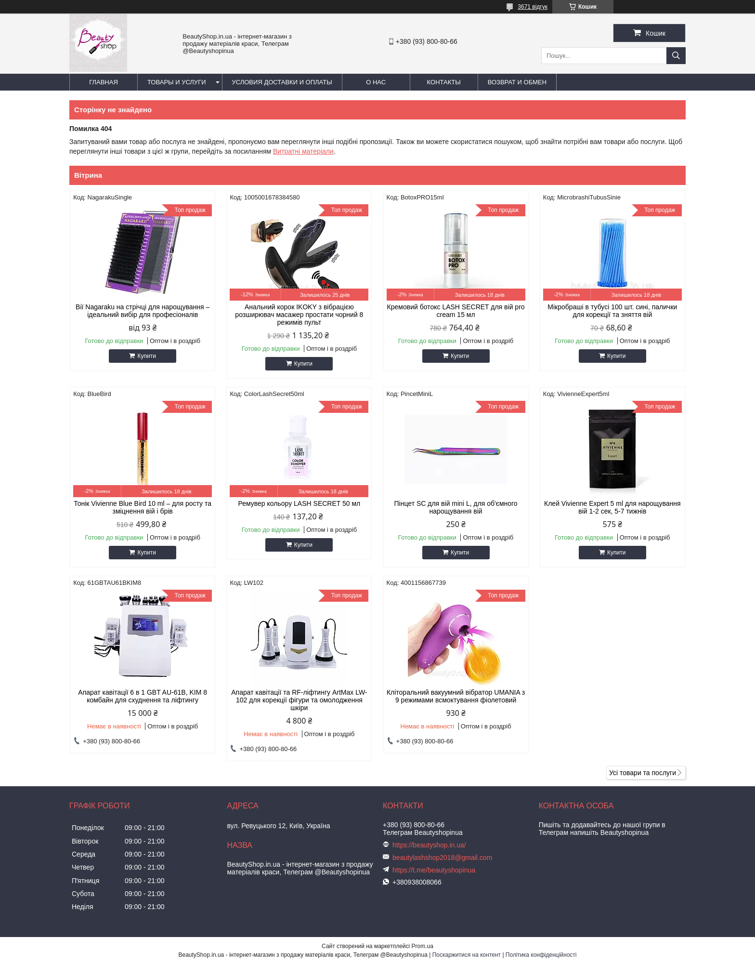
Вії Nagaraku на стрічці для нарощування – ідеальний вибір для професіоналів (142, 310)
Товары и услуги (176, 82)
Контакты (444, 82)
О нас (376, 82)
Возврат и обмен (517, 82)
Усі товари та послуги (642, 773)
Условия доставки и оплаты (282, 82)
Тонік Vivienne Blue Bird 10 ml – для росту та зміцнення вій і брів (142, 507)
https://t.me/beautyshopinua (433, 870)
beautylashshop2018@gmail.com (442, 857)
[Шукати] (676, 55)
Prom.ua (422, 946)
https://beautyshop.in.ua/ (429, 845)
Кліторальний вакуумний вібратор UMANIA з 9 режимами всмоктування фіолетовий (456, 696)
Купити (146, 356)
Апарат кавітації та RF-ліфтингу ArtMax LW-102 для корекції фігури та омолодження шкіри (299, 700)
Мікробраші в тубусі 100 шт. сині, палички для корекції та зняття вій (612, 310)
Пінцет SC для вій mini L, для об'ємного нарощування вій (456, 507)
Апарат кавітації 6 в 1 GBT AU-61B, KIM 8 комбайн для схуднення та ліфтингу (142, 696)
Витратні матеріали (303, 151)
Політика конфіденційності (541, 954)
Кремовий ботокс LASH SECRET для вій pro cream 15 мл (456, 310)
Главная (103, 82)
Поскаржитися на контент (466, 954)
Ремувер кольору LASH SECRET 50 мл (299, 503)
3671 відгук (532, 6)
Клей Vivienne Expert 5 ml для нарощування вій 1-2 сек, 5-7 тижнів (612, 507)
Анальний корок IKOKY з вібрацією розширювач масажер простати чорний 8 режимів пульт (299, 314)
